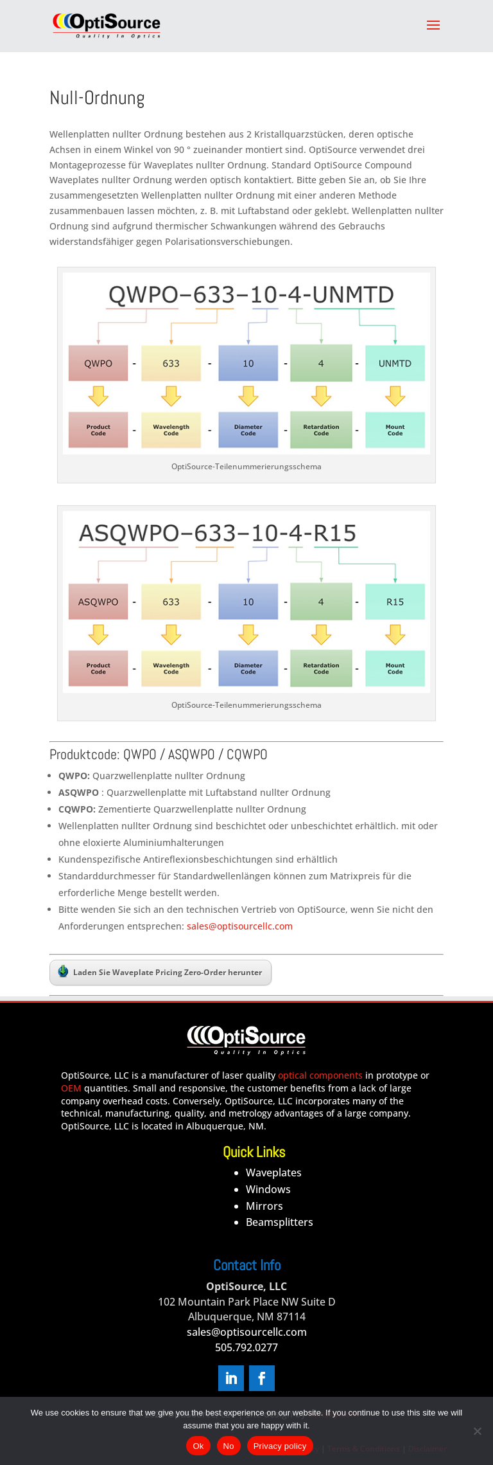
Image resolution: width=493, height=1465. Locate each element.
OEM (71, 1088)
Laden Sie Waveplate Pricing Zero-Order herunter (160, 971)
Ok (198, 1446)
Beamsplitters (279, 1222)
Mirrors (264, 1206)
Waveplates (274, 1172)
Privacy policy (280, 1446)
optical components (320, 1075)
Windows (268, 1189)
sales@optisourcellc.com (238, 926)
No (228, 1446)
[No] (477, 1431)
